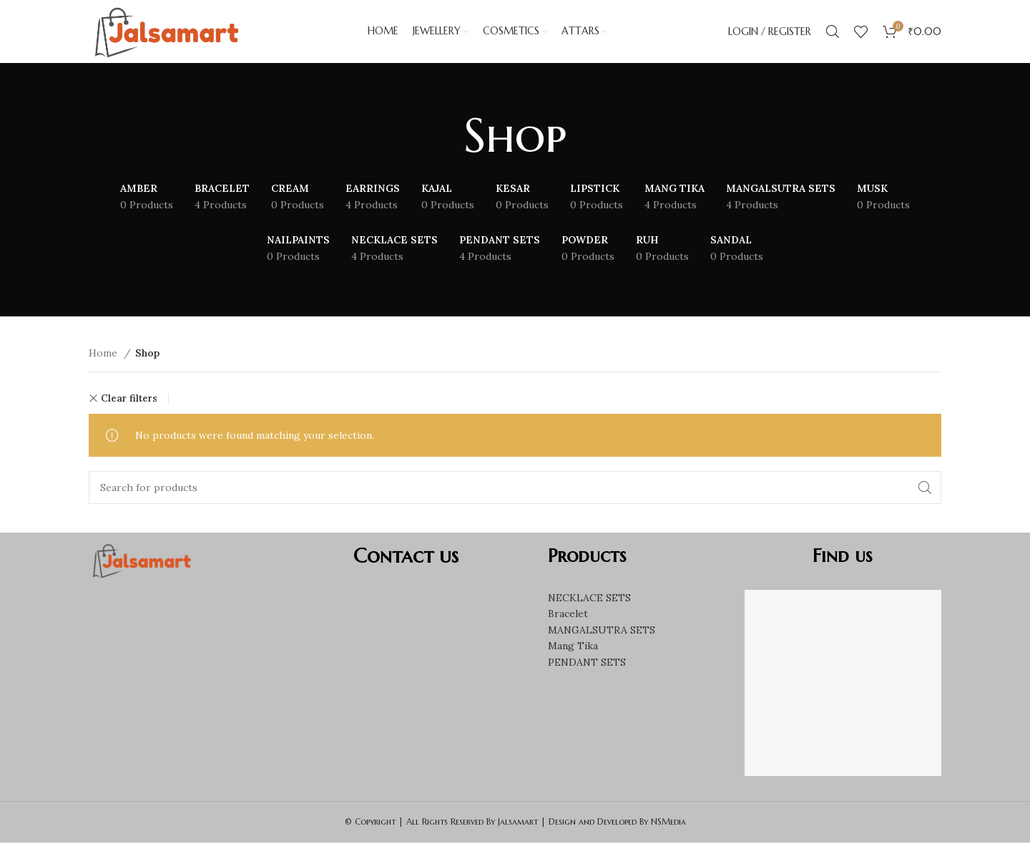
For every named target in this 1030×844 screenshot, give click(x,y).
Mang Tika (573, 647)
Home (104, 354)
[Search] (832, 32)
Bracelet (568, 615)
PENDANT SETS (587, 663)
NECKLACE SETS (589, 599)
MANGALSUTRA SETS (601, 631)
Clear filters (129, 399)
